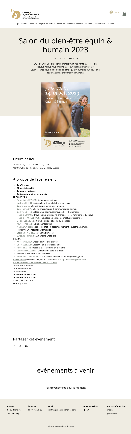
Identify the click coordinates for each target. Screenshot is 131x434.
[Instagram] (87, 410)
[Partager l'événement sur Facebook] (14, 346)
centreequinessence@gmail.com (62, 410)
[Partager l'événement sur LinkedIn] (26, 346)
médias (110, 410)
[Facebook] (84, 410)
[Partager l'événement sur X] (20, 346)
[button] (124, 13)
